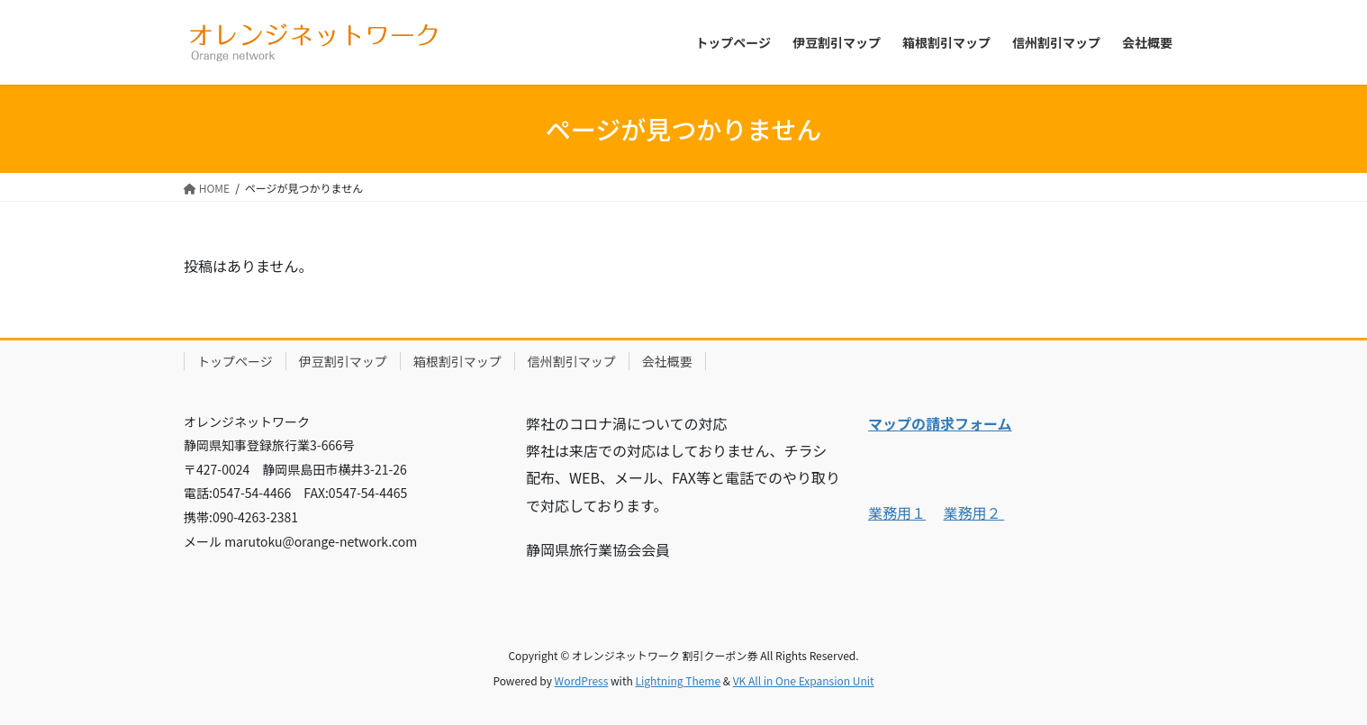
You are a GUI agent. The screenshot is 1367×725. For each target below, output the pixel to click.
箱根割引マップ (457, 361)
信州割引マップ (572, 361)
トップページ (235, 361)
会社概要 (667, 361)
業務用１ (897, 512)
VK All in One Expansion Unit (803, 680)
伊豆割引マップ (343, 361)
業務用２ (974, 512)
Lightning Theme (677, 680)
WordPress (582, 680)
